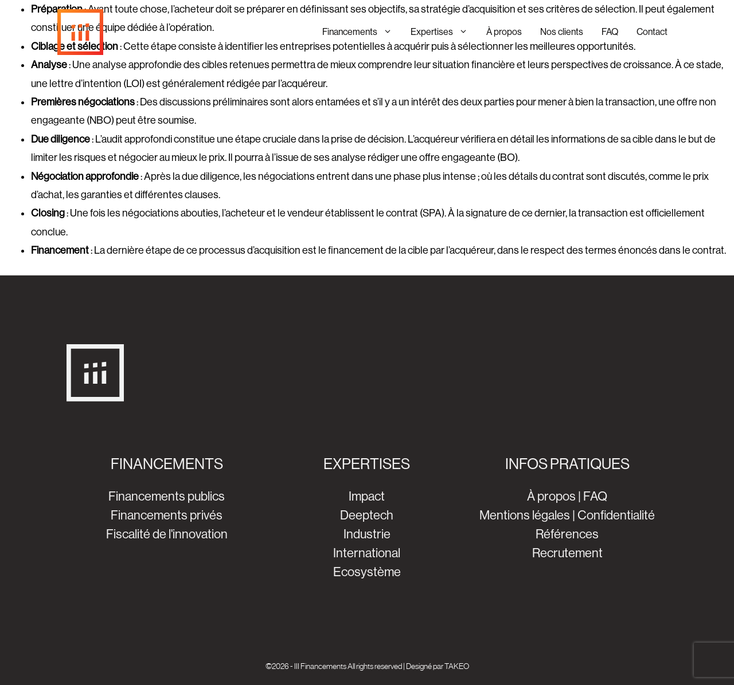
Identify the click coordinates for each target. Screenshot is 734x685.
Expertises (444, 32)
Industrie (367, 534)
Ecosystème (367, 572)
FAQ (610, 31)
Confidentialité (616, 515)
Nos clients (561, 31)
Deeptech (366, 515)
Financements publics (166, 496)
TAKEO (456, 666)
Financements (361, 32)
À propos (504, 31)
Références (567, 534)
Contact (652, 31)
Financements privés (166, 515)
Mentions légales (524, 515)
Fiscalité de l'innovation (167, 534)
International (366, 553)
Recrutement (567, 553)
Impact (367, 496)
